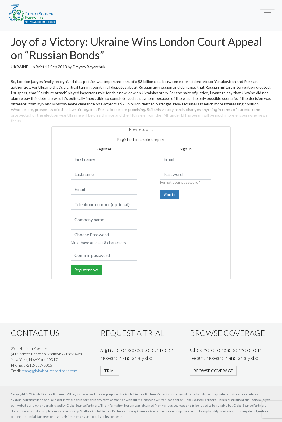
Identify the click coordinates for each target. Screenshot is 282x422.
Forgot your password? (180, 182)
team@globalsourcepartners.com (49, 370)
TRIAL (110, 370)
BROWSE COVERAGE (213, 370)
